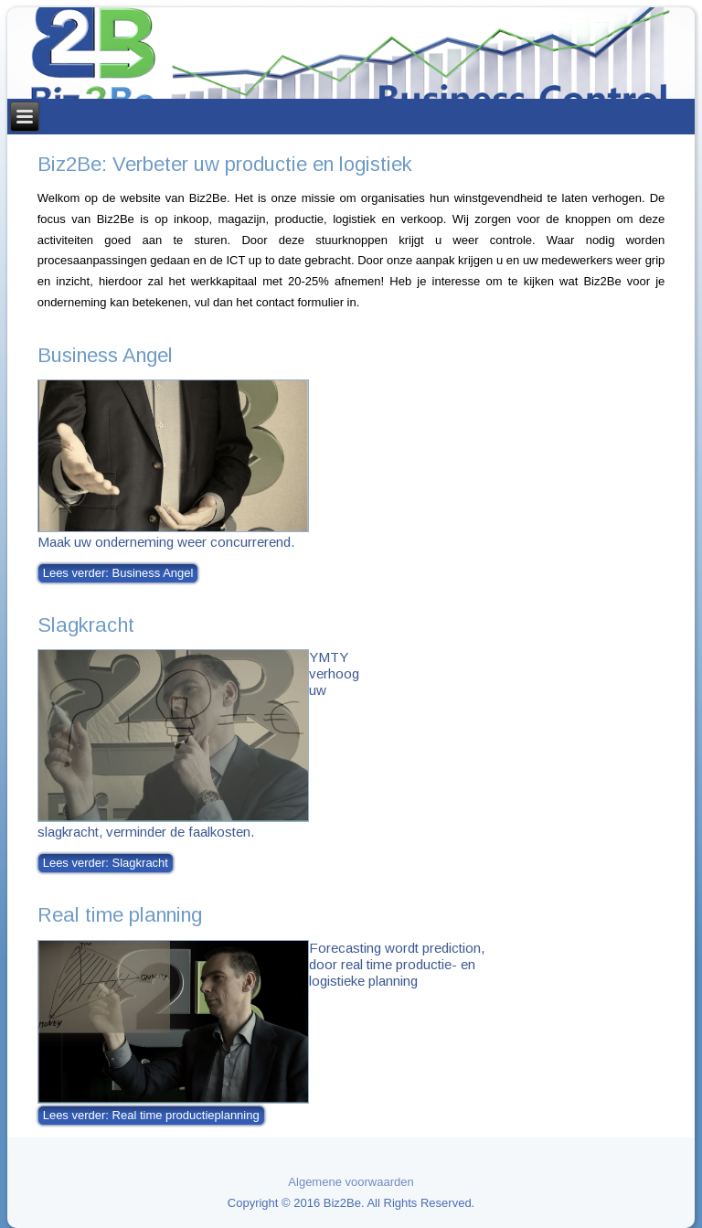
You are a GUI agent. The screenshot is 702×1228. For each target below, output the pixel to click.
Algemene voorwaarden (350, 1182)
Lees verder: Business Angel (118, 573)
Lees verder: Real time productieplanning (151, 1115)
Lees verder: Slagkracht (105, 863)
